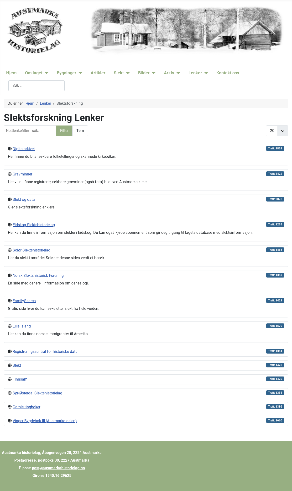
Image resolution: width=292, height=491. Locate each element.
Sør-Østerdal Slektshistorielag (37, 393)
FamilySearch (24, 301)
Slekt (119, 73)
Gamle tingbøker (26, 407)
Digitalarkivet (24, 149)
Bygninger (66, 73)
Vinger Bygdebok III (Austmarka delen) (45, 421)
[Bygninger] (79, 73)
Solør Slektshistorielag (31, 250)
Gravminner (22, 174)
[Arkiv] (177, 73)
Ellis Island (22, 326)
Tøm (80, 130)
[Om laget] (45, 73)
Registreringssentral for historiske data (45, 351)
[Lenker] (205, 73)
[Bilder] (153, 73)
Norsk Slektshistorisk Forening (38, 275)
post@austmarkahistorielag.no (58, 468)
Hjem (11, 73)
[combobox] (36, 85)
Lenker (195, 73)
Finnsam (20, 379)
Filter (64, 130)
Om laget (33, 73)
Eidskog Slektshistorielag (34, 225)
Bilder (144, 73)
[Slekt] (127, 73)
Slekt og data (24, 199)
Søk (5, 85)
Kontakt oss (227, 73)
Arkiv (169, 73)
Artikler (98, 73)
